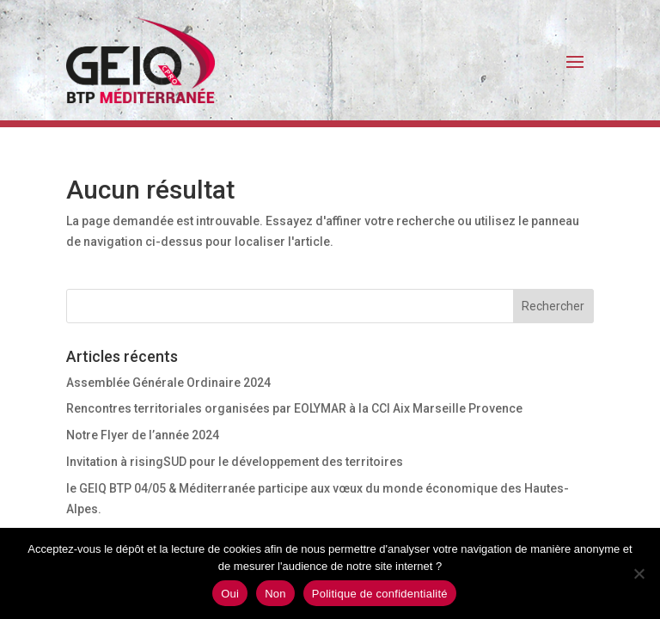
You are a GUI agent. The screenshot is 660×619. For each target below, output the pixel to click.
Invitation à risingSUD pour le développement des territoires (234, 462)
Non (275, 593)
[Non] (638, 573)
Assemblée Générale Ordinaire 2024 (168, 382)
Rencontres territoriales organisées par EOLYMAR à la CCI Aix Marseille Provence (294, 408)
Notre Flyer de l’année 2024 (142, 435)
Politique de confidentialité (380, 593)
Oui (230, 593)
